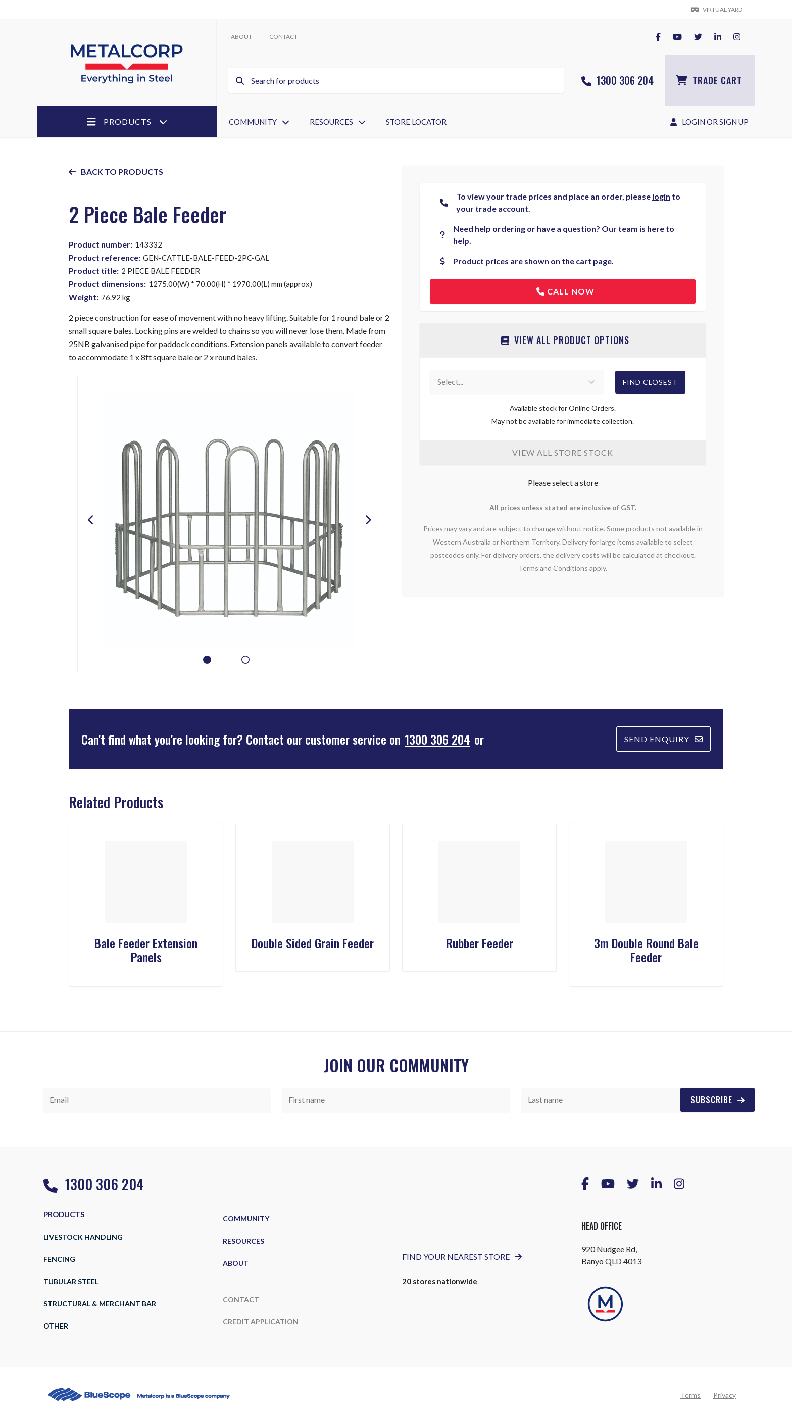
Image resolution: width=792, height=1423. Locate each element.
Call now (565, 291)
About (241, 36)
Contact (283, 36)
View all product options (565, 340)
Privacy (724, 1395)
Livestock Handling (83, 1237)
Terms (690, 1395)
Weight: (83, 297)
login (661, 196)
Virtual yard (716, 9)
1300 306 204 (617, 80)
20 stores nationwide (439, 1281)
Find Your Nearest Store (462, 1256)
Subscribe (717, 1100)
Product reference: (104, 257)
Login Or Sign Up (709, 121)
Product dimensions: (107, 283)
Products (127, 122)
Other (55, 1325)
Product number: (100, 244)
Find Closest (650, 382)
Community (259, 121)
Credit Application (261, 1321)
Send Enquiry (663, 739)
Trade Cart (709, 80)
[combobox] (438, 382)
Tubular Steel (70, 1281)
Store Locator (416, 121)
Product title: (94, 270)
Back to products (116, 171)
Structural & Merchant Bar (99, 1303)
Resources (338, 121)
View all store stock (562, 452)
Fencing (59, 1259)
